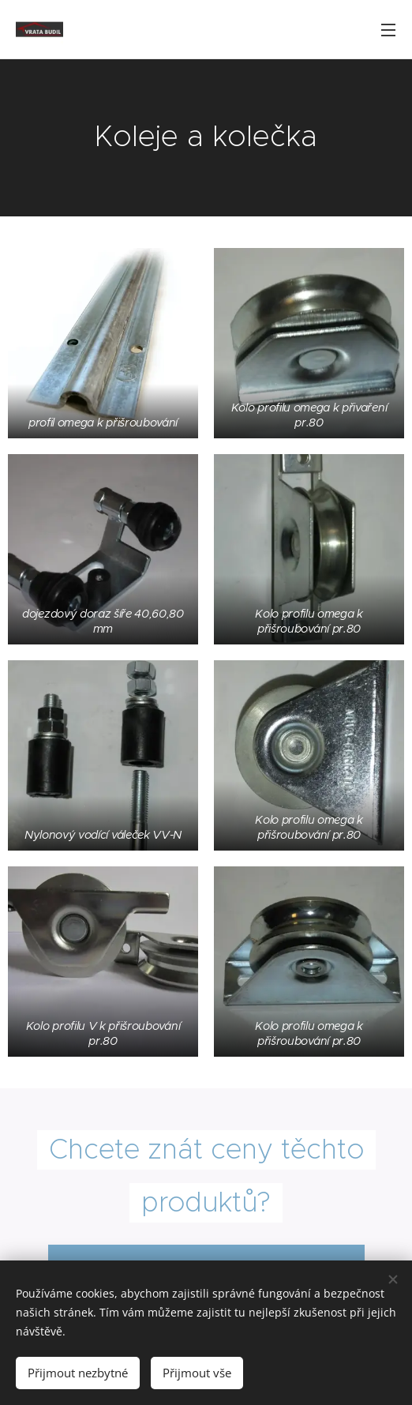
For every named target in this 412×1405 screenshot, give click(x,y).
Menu (388, 30)
